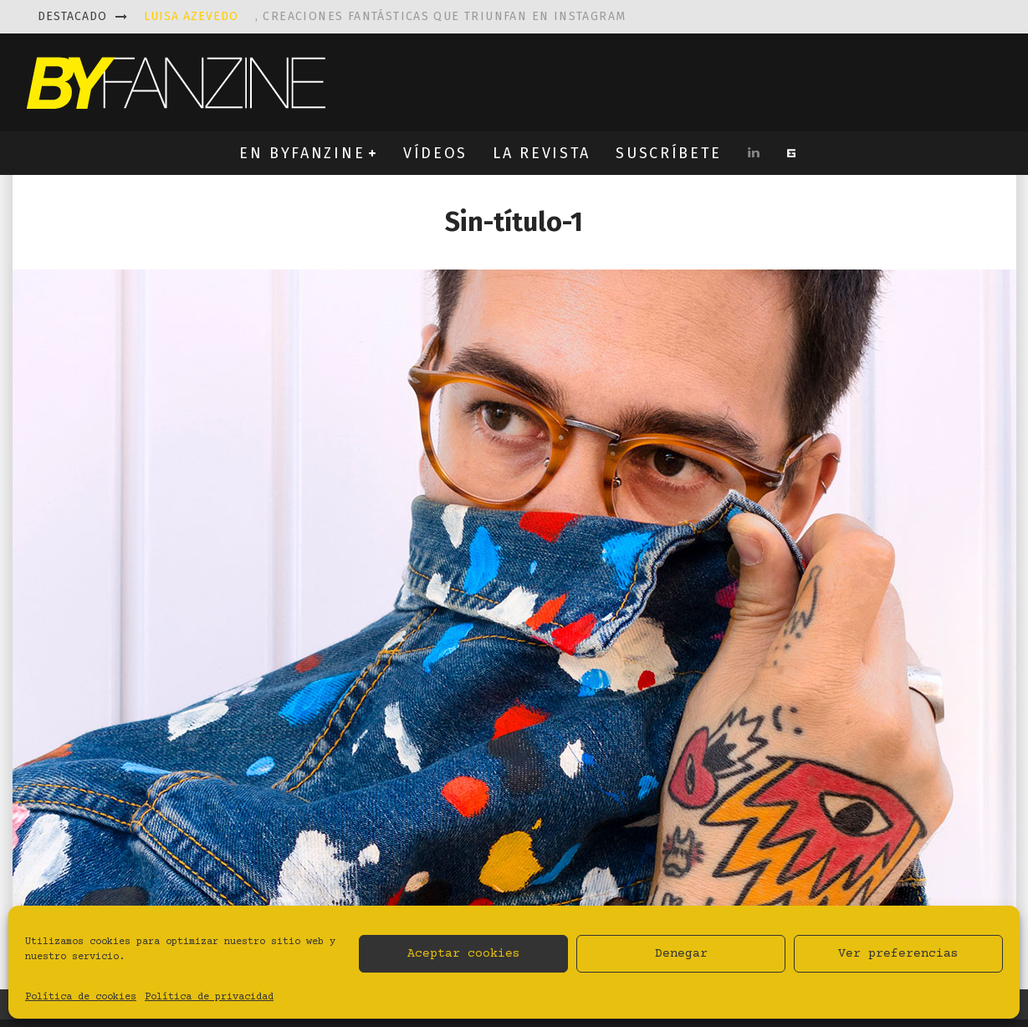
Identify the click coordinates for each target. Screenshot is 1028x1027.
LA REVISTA (542, 153)
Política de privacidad (209, 997)
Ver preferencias (898, 954)
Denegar (681, 954)
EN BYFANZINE (302, 153)
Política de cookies (80, 997)
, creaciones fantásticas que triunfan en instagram (385, 16)
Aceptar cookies (463, 954)
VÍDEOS (435, 153)
